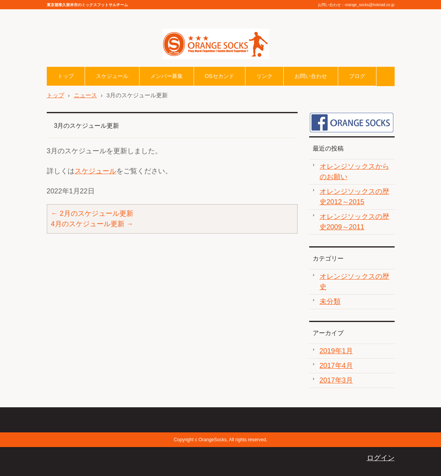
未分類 (330, 301)
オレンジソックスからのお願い (354, 172)
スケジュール (112, 76)
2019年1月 (336, 351)
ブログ (357, 76)
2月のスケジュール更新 (92, 213)
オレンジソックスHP (195, 64)
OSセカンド (219, 76)
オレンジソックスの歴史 (354, 282)
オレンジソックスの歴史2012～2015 (354, 197)
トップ (66, 76)
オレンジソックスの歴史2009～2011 (354, 222)
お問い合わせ (311, 76)
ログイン (381, 458)
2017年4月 (336, 365)
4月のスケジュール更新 (92, 224)
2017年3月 (336, 380)
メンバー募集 (166, 76)
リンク (264, 76)
